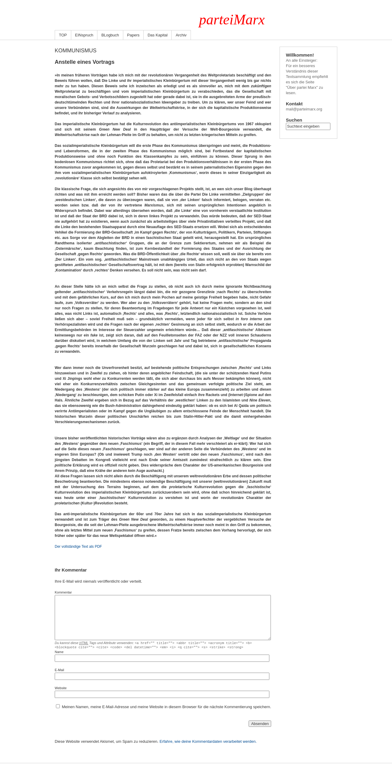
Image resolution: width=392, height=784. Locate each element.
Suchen (294, 119)
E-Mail (59, 671)
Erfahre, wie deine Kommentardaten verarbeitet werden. (208, 742)
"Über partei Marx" (302, 87)
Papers (133, 35)
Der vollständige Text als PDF (78, 546)
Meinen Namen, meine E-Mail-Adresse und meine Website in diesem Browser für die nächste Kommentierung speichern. (166, 707)
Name (59, 653)
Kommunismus (75, 51)
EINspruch (84, 35)
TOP (63, 35)
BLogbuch (110, 35)
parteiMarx (232, 19)
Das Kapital (157, 35)
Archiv (181, 35)
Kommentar (63, 592)
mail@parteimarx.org (304, 109)
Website (61, 689)
